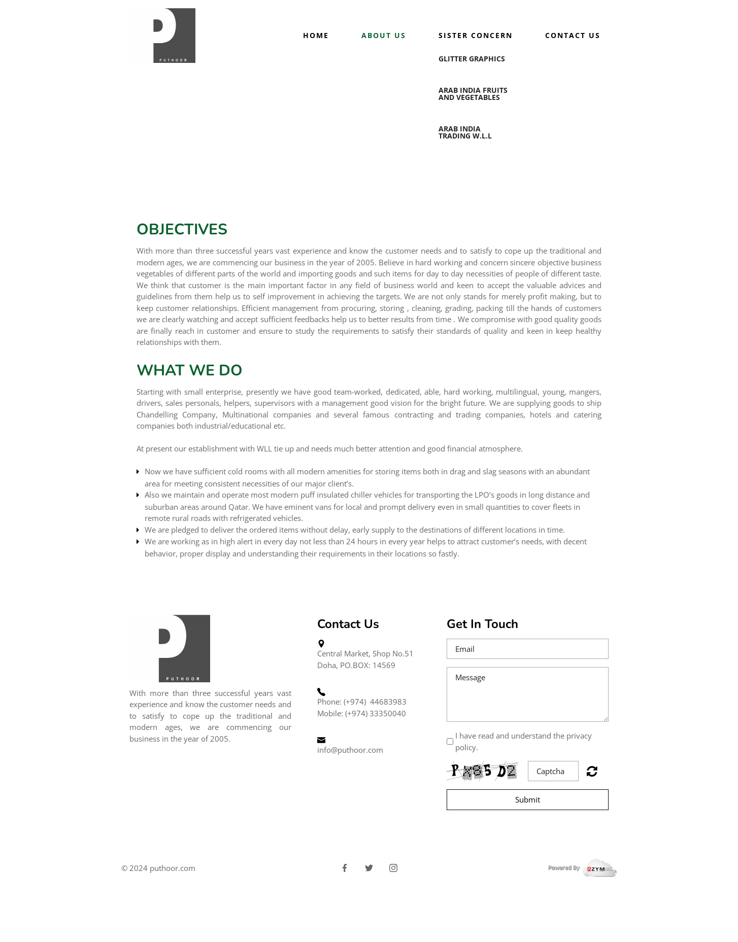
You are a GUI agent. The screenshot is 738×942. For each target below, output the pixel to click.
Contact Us (572, 35)
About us (383, 35)
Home (316, 35)
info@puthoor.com (350, 750)
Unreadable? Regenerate (592, 771)
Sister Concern (476, 35)
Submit (527, 799)
